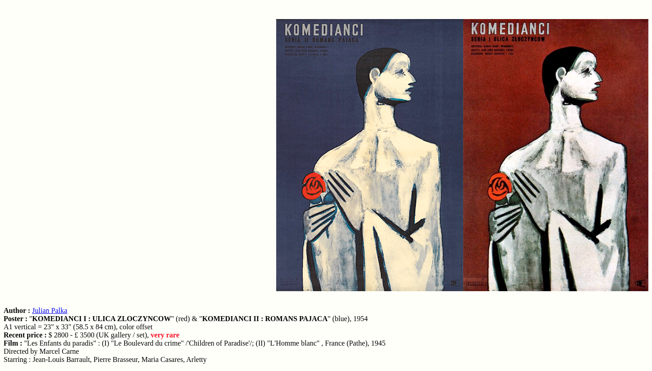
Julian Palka (49, 310)
